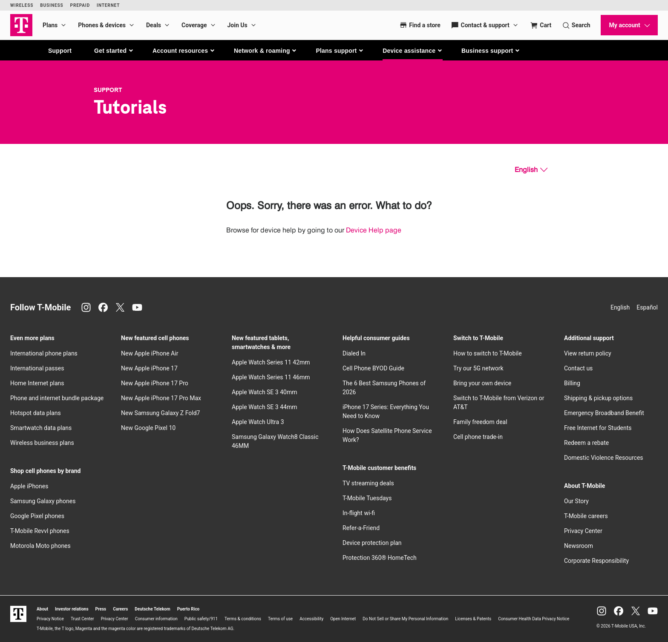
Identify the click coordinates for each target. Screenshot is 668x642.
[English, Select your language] (531, 169)
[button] (114, 50)
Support (60, 50)
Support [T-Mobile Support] (108, 89)
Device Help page (373, 230)
